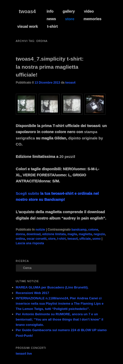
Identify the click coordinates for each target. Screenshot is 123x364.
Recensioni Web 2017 (32, 293)
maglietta (85, 234)
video (89, 11)
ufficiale (85, 238)
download (33, 234)
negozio (99, 234)
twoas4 (27, 11)
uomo (96, 238)
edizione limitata (54, 234)
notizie (40, 229)
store (69, 19)
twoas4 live (24, 353)
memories (92, 19)
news (51, 19)
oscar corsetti (37, 238)
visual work (27, 26)
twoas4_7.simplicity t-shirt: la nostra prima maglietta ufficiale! (50, 67)
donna (20, 234)
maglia (72, 234)
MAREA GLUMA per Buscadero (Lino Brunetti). (52, 287)
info (50, 11)
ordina (20, 238)
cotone (93, 229)
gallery (69, 11)
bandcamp (79, 229)
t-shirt (52, 26)
